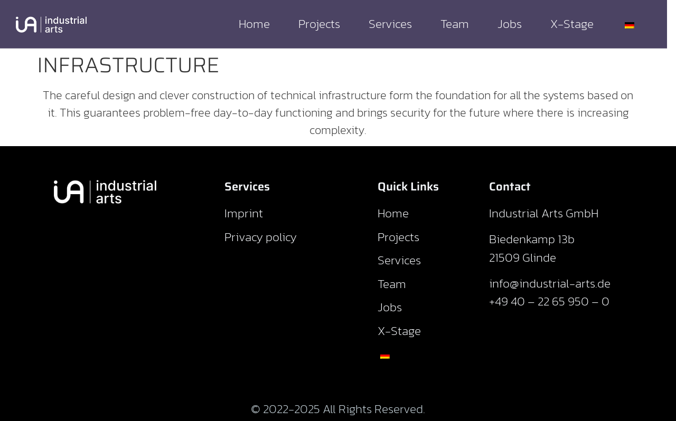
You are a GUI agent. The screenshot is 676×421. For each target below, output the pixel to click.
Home (263, 24)
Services (399, 24)
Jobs (518, 24)
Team (463, 24)
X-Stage (581, 24)
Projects (328, 24)
